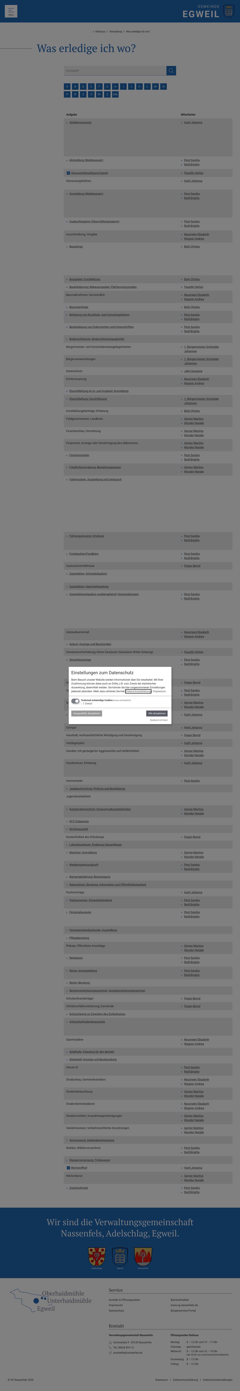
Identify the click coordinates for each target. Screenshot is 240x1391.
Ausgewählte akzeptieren (88, 713)
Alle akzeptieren (156, 713)
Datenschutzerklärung (138, 691)
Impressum (159, 691)
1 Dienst (86, 703)
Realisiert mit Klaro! (159, 720)
